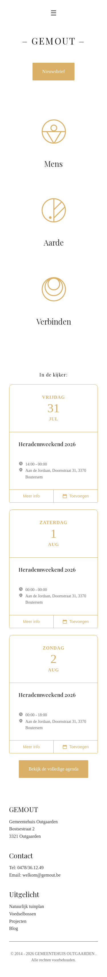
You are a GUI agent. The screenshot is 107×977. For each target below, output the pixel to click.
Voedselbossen (22, 913)
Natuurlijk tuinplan (26, 906)
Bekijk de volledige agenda (53, 768)
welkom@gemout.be (41, 875)
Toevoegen (75, 496)
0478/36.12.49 (30, 867)
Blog (13, 928)
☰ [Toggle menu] (54, 13)
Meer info (31, 496)
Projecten (17, 921)
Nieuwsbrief (53, 71)
